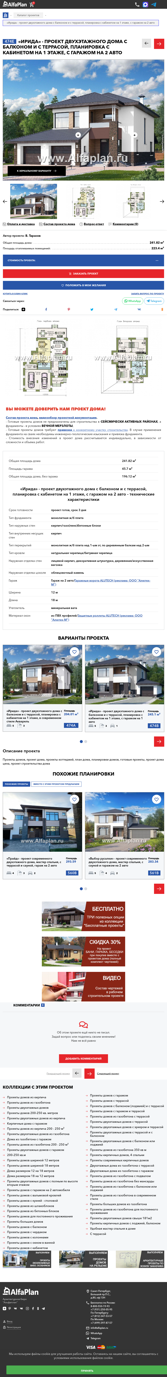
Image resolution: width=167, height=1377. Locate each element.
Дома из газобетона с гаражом (29, 1139)
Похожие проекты (16, 784)
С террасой (98, 1234)
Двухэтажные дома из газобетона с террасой (122, 1165)
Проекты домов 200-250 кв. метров (32, 1113)
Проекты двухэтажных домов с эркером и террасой (126, 1127)
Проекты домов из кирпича (26, 1097)
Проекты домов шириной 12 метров (33, 1160)
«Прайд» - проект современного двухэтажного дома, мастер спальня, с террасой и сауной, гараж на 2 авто (34, 862)
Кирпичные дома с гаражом (27, 1123)
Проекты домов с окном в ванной (31, 1242)
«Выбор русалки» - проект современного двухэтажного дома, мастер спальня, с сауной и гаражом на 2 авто (118, 862)
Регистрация (14, 1327)
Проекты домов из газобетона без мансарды (122, 1181)
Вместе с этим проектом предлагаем (56, 784)
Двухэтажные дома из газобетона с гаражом (121, 1171)
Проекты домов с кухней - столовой (32, 1200)
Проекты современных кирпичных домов (119, 1160)
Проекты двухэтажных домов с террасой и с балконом (121, 1134)
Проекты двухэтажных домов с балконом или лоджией (122, 1142)
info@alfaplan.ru (99, 1327)
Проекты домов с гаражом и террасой (117, 1111)
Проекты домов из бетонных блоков (33, 1211)
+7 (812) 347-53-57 (101, 1316)
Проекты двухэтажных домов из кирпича (36, 1118)
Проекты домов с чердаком (27, 1232)
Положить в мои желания (85, 285)
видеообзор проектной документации (67, 417)
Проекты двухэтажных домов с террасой (119, 1121)
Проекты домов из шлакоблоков (30, 1206)
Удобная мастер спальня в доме (113, 1228)
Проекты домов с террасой (109, 1100)
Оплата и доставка (21, 224)
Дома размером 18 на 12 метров (30, 1176)
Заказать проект (85, 273)
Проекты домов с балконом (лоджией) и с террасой (127, 1106)
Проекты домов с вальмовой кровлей (34, 1195)
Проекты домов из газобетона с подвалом (120, 1176)
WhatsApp (132, 301)
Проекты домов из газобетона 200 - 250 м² (38, 1144)
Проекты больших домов (25, 1221)
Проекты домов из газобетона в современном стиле (123, 1197)
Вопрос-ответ (94, 224)
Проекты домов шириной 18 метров (33, 1165)
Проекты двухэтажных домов (28, 1107)
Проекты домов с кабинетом (27, 1248)
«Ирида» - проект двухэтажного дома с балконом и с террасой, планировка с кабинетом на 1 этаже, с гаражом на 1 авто (116, 716)
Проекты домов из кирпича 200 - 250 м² (35, 1128)
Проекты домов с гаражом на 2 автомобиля (38, 1190)
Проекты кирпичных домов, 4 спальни (117, 1155)
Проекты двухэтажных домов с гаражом (35, 1150)
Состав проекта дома (59, 224)
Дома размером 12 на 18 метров (30, 1171)
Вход (9, 1321)
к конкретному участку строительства (93, 430)
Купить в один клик (15, 294)
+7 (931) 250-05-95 (101, 1309)
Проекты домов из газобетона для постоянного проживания (124, 1211)
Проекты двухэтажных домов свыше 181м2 (121, 1218)
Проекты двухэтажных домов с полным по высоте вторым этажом (42, 1183)
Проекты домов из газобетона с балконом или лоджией (123, 1188)
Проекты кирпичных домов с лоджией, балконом (125, 1223)
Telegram (154, 301)
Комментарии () (125, 224)
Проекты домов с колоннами (27, 1237)
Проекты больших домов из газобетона (118, 1204)
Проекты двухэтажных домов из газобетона (38, 1134)
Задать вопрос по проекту (147, 294)
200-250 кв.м (16, 1155)
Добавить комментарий (83, 1058)
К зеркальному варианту (34, 170)
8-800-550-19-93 (100, 1306)
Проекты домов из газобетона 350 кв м (118, 1150)
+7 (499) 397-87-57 (101, 1322)
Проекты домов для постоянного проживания (40, 1216)
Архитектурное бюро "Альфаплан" (20, 1295)
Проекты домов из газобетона (28, 1102)
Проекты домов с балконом (27, 1227)
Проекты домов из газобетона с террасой (120, 1116)
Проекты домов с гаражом (109, 1095)
